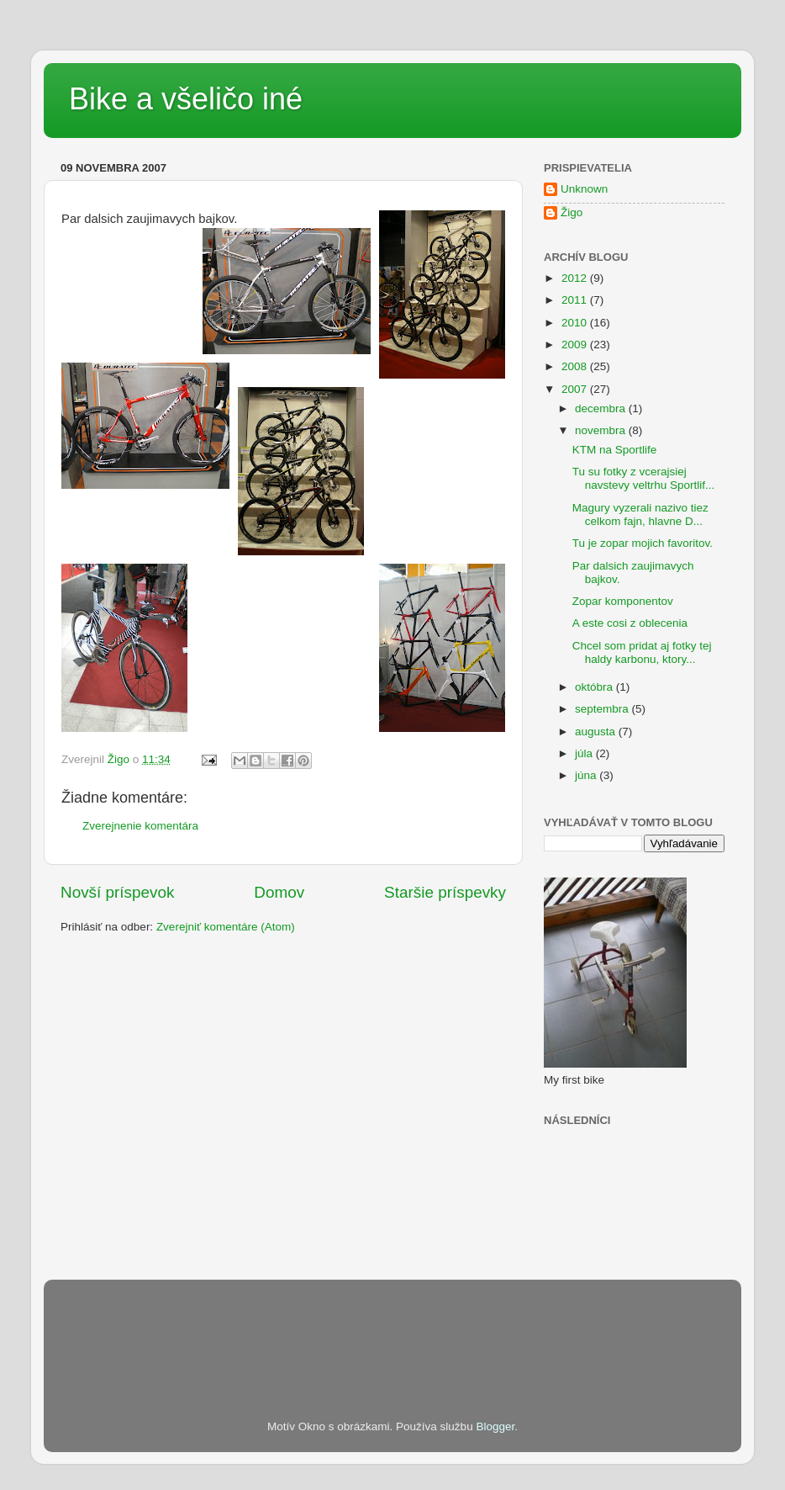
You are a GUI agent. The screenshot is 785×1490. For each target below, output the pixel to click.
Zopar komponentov (622, 601)
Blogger (495, 1426)
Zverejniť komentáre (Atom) (225, 926)
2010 (575, 322)
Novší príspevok (117, 892)
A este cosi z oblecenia (630, 623)
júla (585, 753)
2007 (575, 389)
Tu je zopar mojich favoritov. (642, 543)
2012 (575, 278)
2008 (575, 366)
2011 (575, 300)
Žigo (571, 212)
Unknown (584, 189)
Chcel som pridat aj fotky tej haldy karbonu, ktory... (642, 652)
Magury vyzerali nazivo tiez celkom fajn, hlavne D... (640, 514)
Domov (279, 892)
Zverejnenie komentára (140, 825)
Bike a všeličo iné (186, 99)
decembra (602, 408)
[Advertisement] (366, 1326)
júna (587, 775)
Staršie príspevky (445, 892)
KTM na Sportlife (614, 449)
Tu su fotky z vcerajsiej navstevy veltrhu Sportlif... (643, 478)
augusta (597, 731)
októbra (595, 687)
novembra (602, 430)
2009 (575, 344)
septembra (603, 709)
